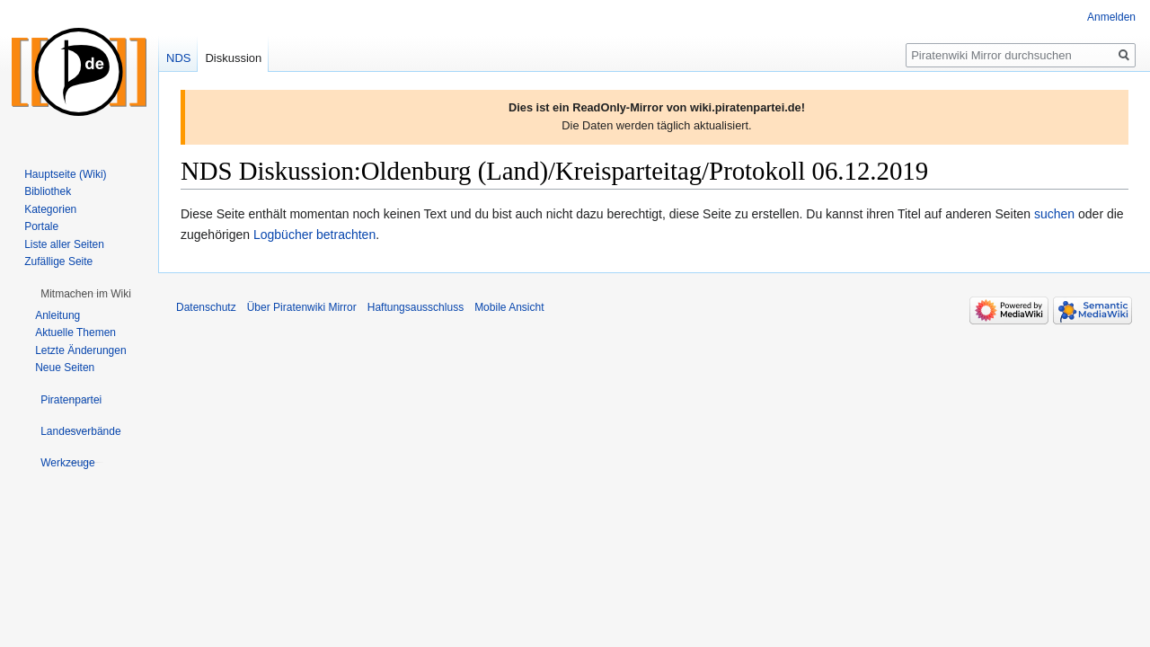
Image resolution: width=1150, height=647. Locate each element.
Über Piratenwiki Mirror (302, 307)
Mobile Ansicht (509, 307)
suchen (1054, 214)
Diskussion (233, 58)
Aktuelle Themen (75, 332)
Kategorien (50, 209)
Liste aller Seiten (64, 244)
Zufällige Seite (58, 261)
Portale (41, 226)
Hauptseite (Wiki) (65, 174)
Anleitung (57, 315)
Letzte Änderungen (80, 350)
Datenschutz (206, 307)
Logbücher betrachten (314, 234)
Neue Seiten (64, 367)
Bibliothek (47, 191)
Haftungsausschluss (415, 307)
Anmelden (1111, 17)
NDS (178, 58)
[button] (85, 294)
